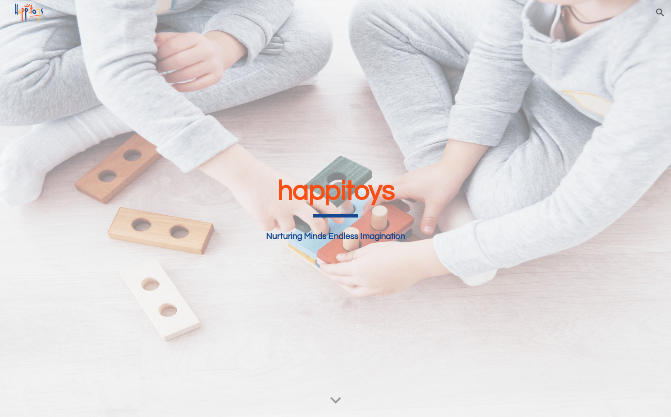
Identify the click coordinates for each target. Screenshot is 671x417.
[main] (336, 196)
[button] (660, 12)
